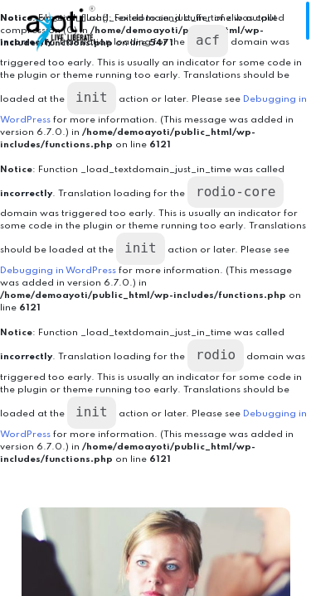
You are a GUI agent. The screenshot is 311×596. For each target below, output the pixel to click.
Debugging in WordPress (58, 271)
